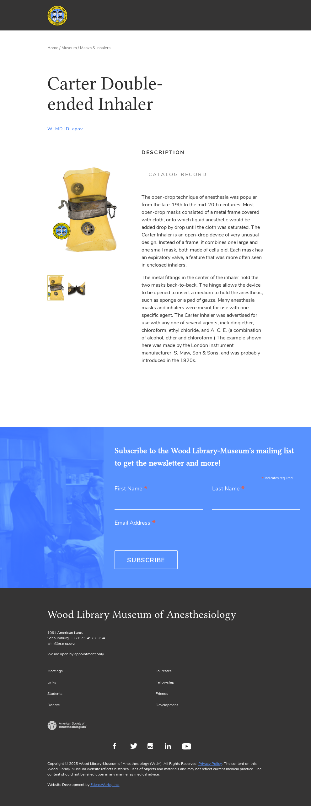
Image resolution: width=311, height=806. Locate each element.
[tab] (167, 152)
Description (163, 152)
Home (52, 48)
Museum (69, 48)
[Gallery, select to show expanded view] (87, 209)
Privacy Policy (210, 763)
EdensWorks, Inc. (105, 784)
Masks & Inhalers (95, 48)
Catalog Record (177, 174)
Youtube (187, 747)
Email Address (135, 523)
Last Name (228, 489)
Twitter (135, 747)
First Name (131, 489)
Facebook (118, 747)
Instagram (152, 747)
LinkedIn (170, 747)
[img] (56, 287)
